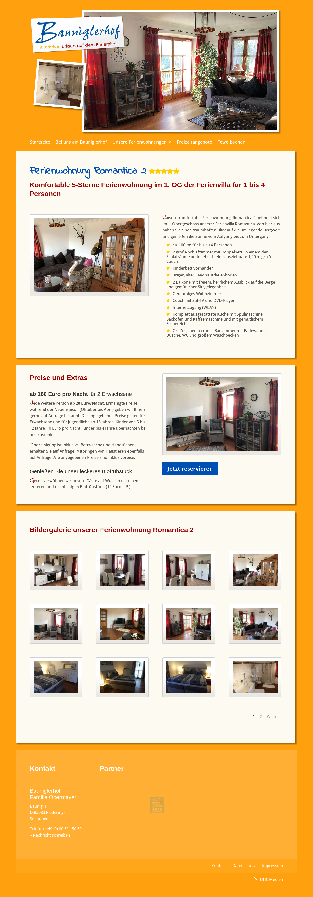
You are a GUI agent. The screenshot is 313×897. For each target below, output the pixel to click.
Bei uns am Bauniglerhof (92, 142)
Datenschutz (244, 865)
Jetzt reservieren (190, 468)
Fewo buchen (221, 142)
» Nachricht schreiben (50, 835)
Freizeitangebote (189, 142)
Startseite (56, 142)
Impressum (272, 865)
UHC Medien (271, 879)
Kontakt (219, 865)
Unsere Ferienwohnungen (142, 142)
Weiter (273, 716)
